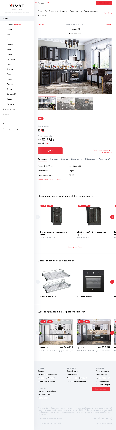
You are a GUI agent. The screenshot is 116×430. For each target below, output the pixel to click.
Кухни (5, 18)
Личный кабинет (91, 11)
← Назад (41, 24)
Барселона (11, 59)
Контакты (42, 15)
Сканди (10, 44)
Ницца (9, 79)
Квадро (10, 64)
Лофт (9, 49)
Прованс (10, 104)
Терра (9, 99)
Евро (9, 74)
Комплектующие (9, 124)
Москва (40, 3)
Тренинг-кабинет (103, 378)
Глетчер (10, 84)
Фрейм (9, 29)
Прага (9, 89)
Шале (9, 54)
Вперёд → (108, 24)
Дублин (10, 69)
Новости (64, 11)
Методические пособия (76, 381)
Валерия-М (11, 94)
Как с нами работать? (46, 378)
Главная (67, 24)
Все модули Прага (75, 247)
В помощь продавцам (11, 129)
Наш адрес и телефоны (47, 391)
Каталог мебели (102, 381)
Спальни (6, 114)
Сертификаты (72, 371)
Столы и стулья (9, 109)
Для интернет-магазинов (47, 374)
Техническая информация (77, 378)
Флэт (9, 39)
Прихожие (7, 119)
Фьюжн (14, 24)
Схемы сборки (72, 374)
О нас (40, 11)
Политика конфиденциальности (50, 418)
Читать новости (102, 371)
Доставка (41, 371)
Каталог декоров (103, 384)
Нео (8, 34)
